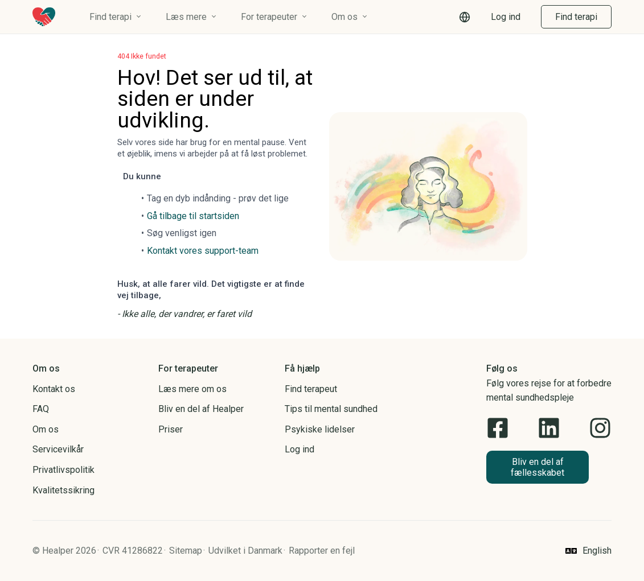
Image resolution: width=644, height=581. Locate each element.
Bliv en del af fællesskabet (537, 467)
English (597, 550)
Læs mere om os (192, 389)
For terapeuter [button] (269, 16)
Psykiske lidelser (320, 429)
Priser (170, 429)
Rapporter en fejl (322, 550)
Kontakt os (53, 389)
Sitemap (185, 550)
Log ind (505, 16)
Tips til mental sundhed (331, 408)
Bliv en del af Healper (201, 408)
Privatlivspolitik (63, 469)
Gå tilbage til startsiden (193, 216)
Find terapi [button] (110, 16)
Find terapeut (311, 389)
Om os (45, 429)
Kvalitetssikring (63, 490)
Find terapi (576, 16)
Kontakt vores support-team (203, 250)
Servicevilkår (58, 449)
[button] (464, 17)
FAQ (40, 408)
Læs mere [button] (186, 16)
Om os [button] (344, 16)
